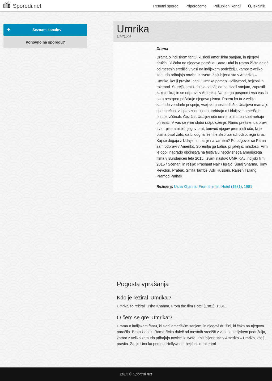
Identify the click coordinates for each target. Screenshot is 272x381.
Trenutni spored (165, 6)
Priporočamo (195, 6)
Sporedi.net (22, 5)
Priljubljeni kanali (227, 6)
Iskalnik (256, 6)
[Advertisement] (45, 85)
